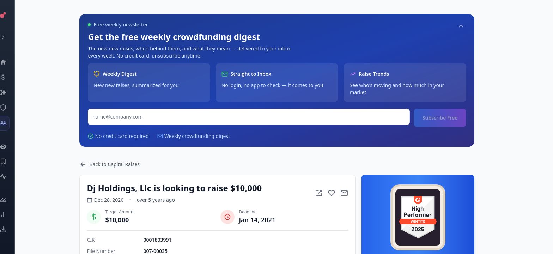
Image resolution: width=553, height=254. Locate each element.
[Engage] (12, 200)
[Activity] (12, 176)
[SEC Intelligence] (12, 107)
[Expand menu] (12, 37)
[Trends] (12, 214)
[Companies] (12, 92)
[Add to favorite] (344, 193)
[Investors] (12, 123)
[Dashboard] (12, 62)
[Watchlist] (12, 147)
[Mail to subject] (356, 193)
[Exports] (12, 229)
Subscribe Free (452, 117)
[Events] (12, 77)
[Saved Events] (12, 162)
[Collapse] (473, 26)
